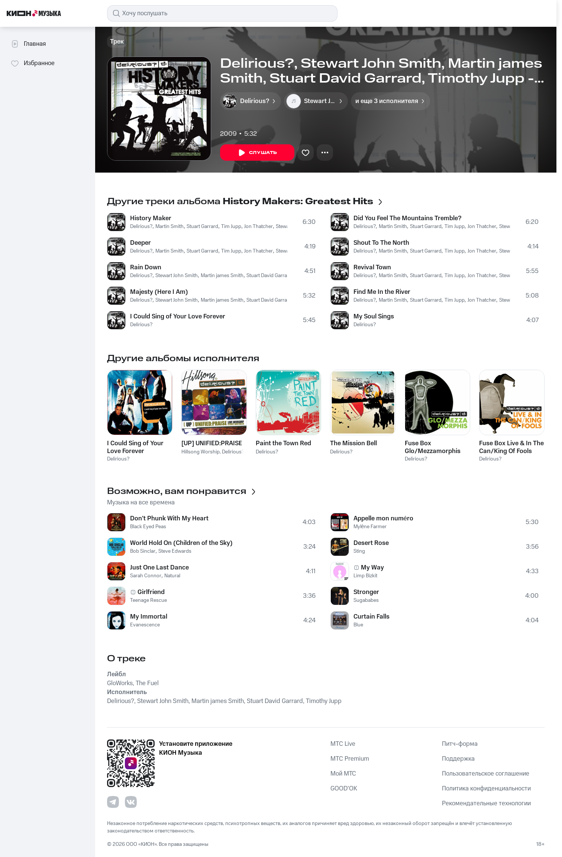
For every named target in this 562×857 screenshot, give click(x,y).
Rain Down (145, 267)
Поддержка (458, 758)
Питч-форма (460, 743)
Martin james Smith (222, 275)
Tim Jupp (231, 226)
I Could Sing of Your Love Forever (177, 316)
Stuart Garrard (202, 226)
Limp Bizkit (365, 576)
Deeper (140, 242)
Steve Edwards (174, 551)
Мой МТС (343, 773)
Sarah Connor (145, 576)
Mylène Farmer (370, 526)
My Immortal (148, 616)
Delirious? (141, 226)
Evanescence (145, 625)
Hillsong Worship (200, 452)
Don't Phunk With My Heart (169, 518)
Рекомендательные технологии (486, 803)
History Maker (150, 218)
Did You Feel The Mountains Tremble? (407, 218)
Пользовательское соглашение (485, 773)
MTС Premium (349, 758)
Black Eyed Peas (148, 526)
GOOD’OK (343, 788)
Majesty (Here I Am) (159, 292)
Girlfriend (151, 592)
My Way (372, 567)
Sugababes (366, 600)
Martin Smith (169, 226)
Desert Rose (371, 543)
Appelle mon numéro (383, 518)
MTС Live (342, 743)
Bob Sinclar (142, 551)
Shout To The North (381, 242)
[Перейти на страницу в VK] (131, 802)
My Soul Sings (373, 316)
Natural (172, 576)
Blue (358, 625)
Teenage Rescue (148, 600)
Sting (359, 551)
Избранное (32, 63)
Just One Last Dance (159, 567)
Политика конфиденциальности (486, 788)
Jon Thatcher (258, 226)
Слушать (257, 152)
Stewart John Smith (176, 275)
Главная (28, 43)
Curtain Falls (371, 616)
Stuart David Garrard (269, 275)
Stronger (366, 592)
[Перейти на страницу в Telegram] (113, 802)
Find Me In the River (381, 292)
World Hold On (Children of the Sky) (181, 543)
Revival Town (372, 267)
